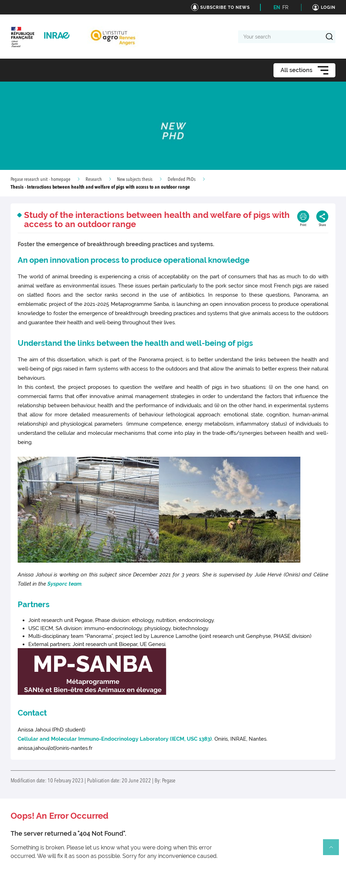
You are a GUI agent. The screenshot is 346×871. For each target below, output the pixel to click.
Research (94, 179)
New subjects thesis (134, 179)
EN (276, 7)
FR (285, 7)
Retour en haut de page (334, 850)
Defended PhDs (182, 179)
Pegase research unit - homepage (40, 179)
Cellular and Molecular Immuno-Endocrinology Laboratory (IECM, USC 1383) (115, 739)
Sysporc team (64, 584)
